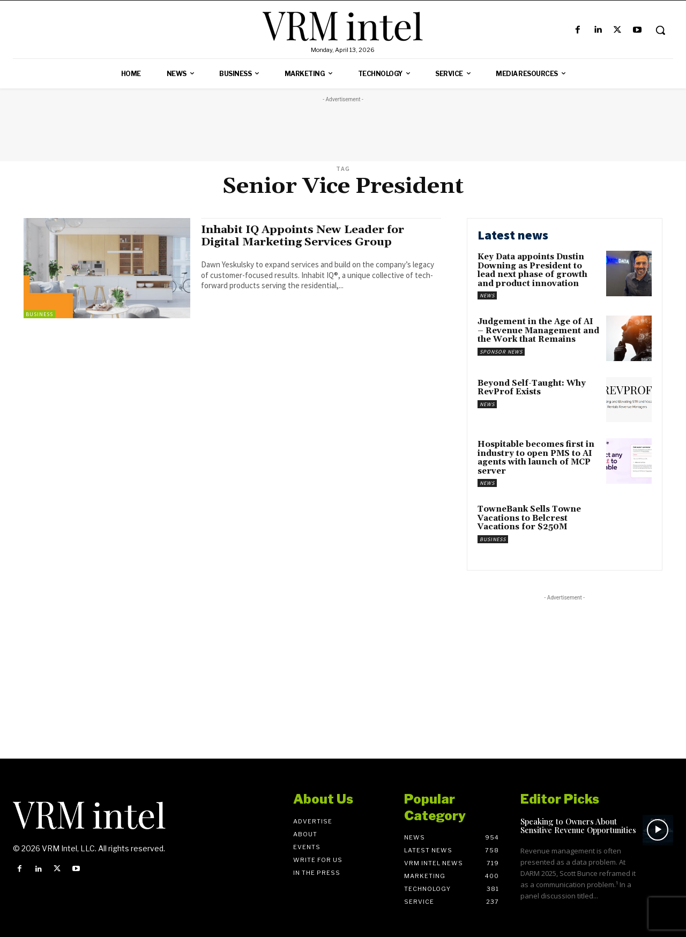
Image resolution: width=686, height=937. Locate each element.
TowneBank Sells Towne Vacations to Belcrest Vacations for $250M (529, 518)
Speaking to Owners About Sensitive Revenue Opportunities (578, 826)
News (487, 295)
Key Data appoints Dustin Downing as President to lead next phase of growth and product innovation (532, 270)
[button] (660, 30)
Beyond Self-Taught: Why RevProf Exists (532, 388)
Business (39, 314)
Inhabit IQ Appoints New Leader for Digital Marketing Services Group (305, 236)
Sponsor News (501, 351)
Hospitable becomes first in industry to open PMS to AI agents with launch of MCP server (536, 457)
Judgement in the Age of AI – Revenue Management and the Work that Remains (538, 330)
